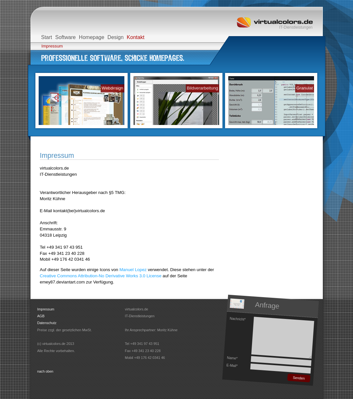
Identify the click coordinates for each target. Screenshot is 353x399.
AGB (41, 316)
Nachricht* (237, 318)
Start (46, 37)
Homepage (91, 37)
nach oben (45, 371)
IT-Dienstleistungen (296, 27)
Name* (232, 357)
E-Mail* (231, 365)
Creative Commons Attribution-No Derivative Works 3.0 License (101, 275)
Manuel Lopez (133, 269)
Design (115, 37)
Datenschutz (47, 323)
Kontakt (135, 37)
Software (65, 37)
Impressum (52, 46)
